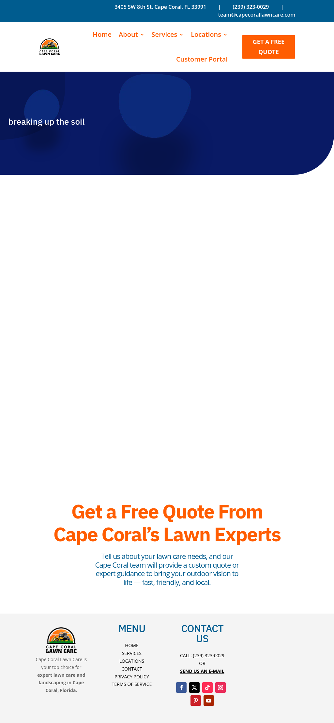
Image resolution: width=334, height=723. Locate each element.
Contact (131, 669)
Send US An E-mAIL (202, 671)
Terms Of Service (132, 684)
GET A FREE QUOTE (268, 47)
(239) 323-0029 (250, 6)
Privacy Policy (131, 676)
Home (102, 34)
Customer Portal (202, 59)
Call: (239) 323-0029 (202, 655)
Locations (206, 34)
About (128, 34)
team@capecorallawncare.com (257, 14)
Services (164, 34)
